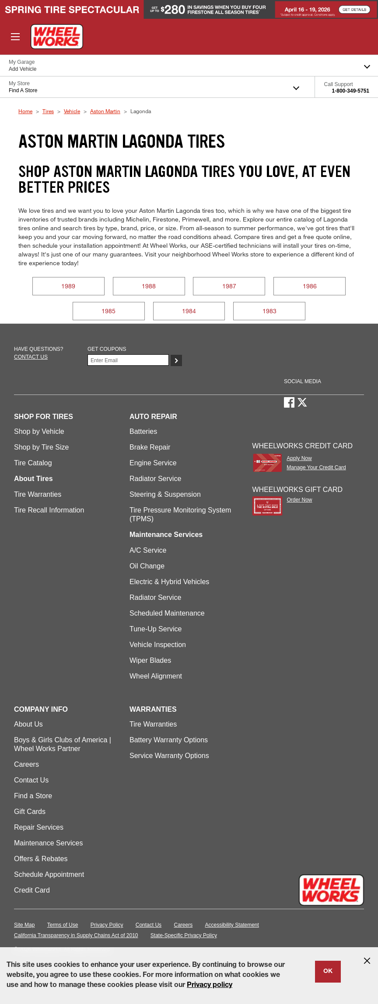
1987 (229, 286)
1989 (68, 286)
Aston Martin (105, 110)
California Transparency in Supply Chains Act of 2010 (76, 935)
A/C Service (148, 550)
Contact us (31, 357)
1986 (310, 286)
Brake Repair (150, 447)
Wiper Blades (150, 660)
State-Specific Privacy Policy (183, 935)
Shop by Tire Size (41, 447)
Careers (26, 764)
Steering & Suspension (165, 494)
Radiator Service (155, 478)
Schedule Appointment (49, 874)
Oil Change (147, 566)
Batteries (143, 431)
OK (327, 972)
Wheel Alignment (156, 676)
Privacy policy (209, 985)
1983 (269, 311)
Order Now (299, 500)
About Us (28, 724)
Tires (48, 110)
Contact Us (31, 780)
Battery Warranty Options (169, 740)
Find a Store (33, 796)
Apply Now (299, 458)
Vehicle (72, 110)
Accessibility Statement (232, 925)
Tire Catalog (33, 463)
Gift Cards (30, 811)
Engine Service (153, 463)
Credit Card (32, 890)
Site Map (24, 925)
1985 (109, 311)
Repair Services (38, 827)
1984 (189, 311)
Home (25, 110)
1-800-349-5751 (350, 91)
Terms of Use (62, 925)
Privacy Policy (107, 925)
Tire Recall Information (49, 510)
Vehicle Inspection (158, 644)
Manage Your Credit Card (316, 467)
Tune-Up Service (156, 629)
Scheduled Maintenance (167, 613)
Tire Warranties (37, 494)
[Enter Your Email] (128, 360)
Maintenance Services (48, 843)
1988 (149, 286)
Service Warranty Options (169, 755)
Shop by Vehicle (39, 431)
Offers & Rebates (40, 858)
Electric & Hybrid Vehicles (169, 581)
